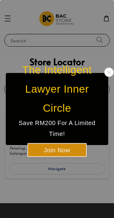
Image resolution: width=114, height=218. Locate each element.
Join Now (57, 150)
